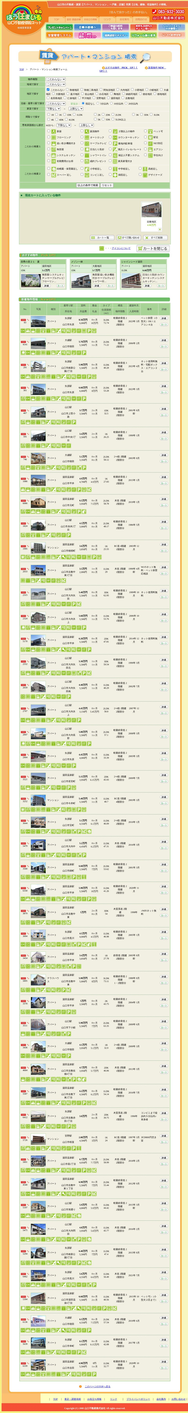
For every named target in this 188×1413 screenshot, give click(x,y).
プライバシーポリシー (138, 1399)
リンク (113, 1399)
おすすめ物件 (121, 67)
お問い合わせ (179, 1399)
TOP (22, 69)
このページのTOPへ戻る (97, 1386)
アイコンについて (121, 248)
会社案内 (161, 1399)
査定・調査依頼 (72, 1399)
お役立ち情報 (94, 1399)
